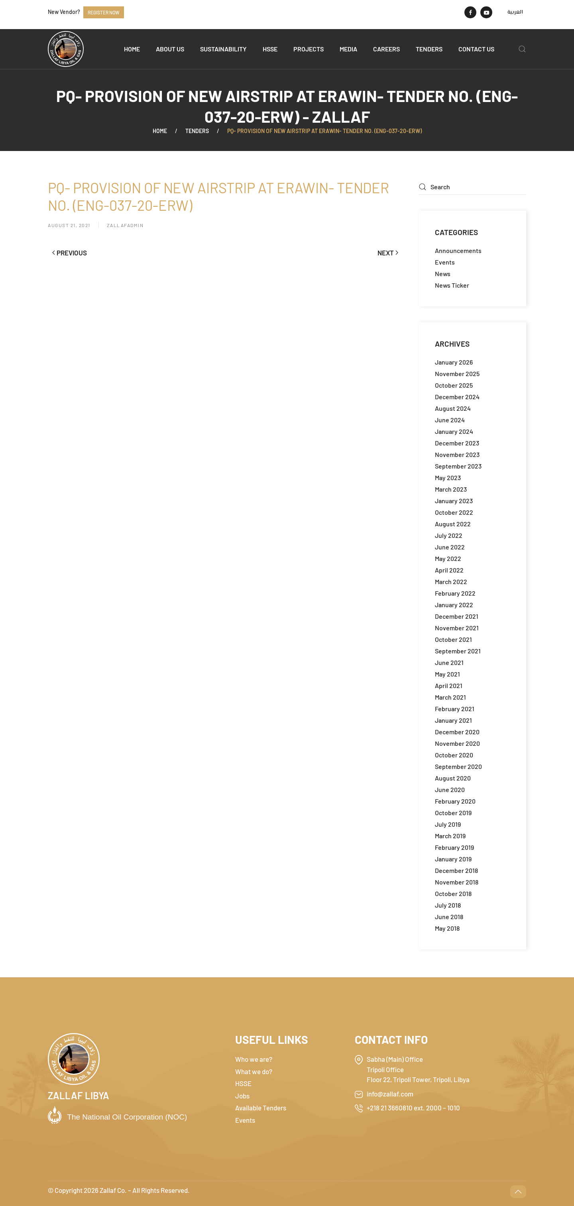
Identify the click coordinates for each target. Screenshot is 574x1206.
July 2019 (448, 824)
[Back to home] (66, 49)
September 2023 (458, 466)
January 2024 (454, 431)
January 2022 (454, 604)
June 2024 (450, 420)
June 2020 (450, 789)
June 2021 (449, 662)
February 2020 (455, 801)
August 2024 (453, 408)
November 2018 (456, 882)
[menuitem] (515, 12)
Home (132, 49)
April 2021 (448, 685)
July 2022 (448, 535)
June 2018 (449, 916)
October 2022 (454, 512)
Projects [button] (308, 49)
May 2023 (448, 477)
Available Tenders (260, 1108)
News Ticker (452, 285)
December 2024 (457, 396)
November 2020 (457, 743)
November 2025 (457, 373)
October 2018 (453, 893)
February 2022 (455, 593)
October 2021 (453, 639)
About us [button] (170, 49)
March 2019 (450, 835)
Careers (386, 49)
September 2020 (458, 766)
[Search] (472, 187)
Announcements (458, 250)
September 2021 (458, 651)
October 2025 (454, 385)
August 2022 (453, 524)
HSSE (270, 49)
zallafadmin (125, 225)
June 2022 (450, 547)
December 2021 (456, 616)
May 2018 (447, 928)
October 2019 (453, 812)
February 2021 (454, 708)
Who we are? (253, 1059)
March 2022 (451, 581)
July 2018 (448, 905)
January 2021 (453, 720)
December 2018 (456, 870)
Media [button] (348, 49)
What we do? (253, 1071)
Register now (104, 12)
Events (445, 262)
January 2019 (453, 859)
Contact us (476, 49)
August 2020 (453, 778)
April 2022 (449, 570)
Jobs (242, 1096)
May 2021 (447, 674)
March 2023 (451, 489)
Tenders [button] (429, 49)
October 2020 (454, 755)
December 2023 (457, 443)
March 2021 (450, 697)
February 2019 (454, 847)
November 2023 (457, 454)
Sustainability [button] (223, 49)
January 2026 (454, 362)
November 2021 (457, 627)
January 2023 (454, 500)
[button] (522, 49)
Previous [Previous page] (69, 253)
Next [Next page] (387, 253)
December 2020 (457, 731)
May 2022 (448, 558)
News (442, 273)
